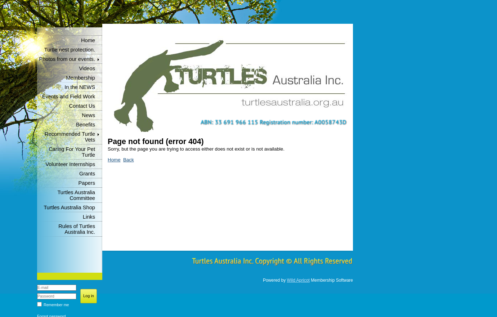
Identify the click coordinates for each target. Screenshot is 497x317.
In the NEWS (79, 87)
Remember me (56, 305)
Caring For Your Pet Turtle (72, 152)
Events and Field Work (68, 96)
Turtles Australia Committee (76, 195)
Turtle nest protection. (69, 50)
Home (88, 40)
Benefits (85, 125)
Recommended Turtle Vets (70, 137)
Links (89, 217)
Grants (87, 174)
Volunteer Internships (70, 164)
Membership (80, 78)
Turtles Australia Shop (69, 207)
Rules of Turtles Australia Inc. (76, 229)
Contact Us (82, 106)
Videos (87, 68)
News (88, 115)
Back (128, 159)
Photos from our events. (67, 59)
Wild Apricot (298, 280)
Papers (87, 183)
